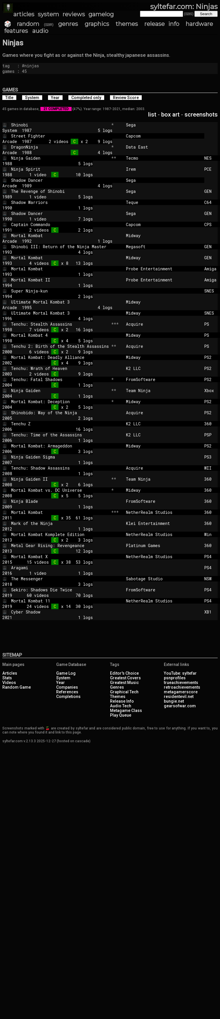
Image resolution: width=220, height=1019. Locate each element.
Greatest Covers (125, 678)
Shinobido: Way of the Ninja (60, 412)
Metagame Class (126, 710)
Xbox (211, 390)
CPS (211, 224)
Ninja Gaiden (60, 158)
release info (161, 23)
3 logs (57, 451)
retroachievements (182, 687)
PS (211, 324)
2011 (7, 518)
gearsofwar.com (180, 706)
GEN (211, 191)
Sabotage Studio (162, 578)
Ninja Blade (60, 501)
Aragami (60, 567)
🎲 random (21, 23)
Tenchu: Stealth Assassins (60, 324)
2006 (7, 429)
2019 (7, 595)
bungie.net (174, 701)
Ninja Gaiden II (60, 479)
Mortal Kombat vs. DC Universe (60, 490)
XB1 (211, 612)
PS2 (211, 357)
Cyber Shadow (60, 612)
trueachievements (181, 682)
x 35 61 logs (57, 518)
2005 (7, 418)
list (152, 114)
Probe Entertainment (162, 269)
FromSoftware (162, 379)
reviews (74, 14)
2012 (7, 529)
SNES (211, 291)
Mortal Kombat (60, 235)
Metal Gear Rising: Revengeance (60, 545)
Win (211, 534)
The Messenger (60, 578)
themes (127, 23)
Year (60, 682)
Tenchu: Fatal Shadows (60, 379)
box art (170, 114)
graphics (97, 23)
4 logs (76, 152)
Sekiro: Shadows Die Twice (60, 590)
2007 (7, 462)
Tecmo (162, 158)
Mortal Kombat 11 (60, 601)
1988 (27, 152)
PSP (211, 435)
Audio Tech (120, 706)
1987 (27, 130)
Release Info (122, 701)
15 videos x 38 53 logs (57, 562)
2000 (7, 352)
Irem (162, 169)
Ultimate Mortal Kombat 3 (60, 302)
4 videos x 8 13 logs (57, 263)
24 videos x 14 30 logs (57, 606)
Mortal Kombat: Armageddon (60, 446)
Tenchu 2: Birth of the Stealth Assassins (60, 346)
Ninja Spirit (60, 169)
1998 (7, 329)
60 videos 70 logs (57, 595)
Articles (9, 673)
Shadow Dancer (60, 180)
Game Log (66, 673)
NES (211, 158)
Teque (162, 202)
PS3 (211, 457)
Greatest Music (124, 682)
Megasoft (162, 246)
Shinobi (60, 125)
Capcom (162, 136)
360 (211, 423)
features (16, 30)
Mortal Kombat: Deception (60, 401)
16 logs (57, 429)
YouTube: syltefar (180, 673)
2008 (7, 473)
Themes (117, 696)
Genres (117, 687)
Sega (162, 125)
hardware (199, 23)
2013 (7, 540)
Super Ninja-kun (60, 291)
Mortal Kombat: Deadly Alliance (60, 357)
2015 (7, 562)
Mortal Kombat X (60, 556)
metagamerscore (181, 692)
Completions (68, 696)
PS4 (211, 556)
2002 (7, 363)
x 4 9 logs (57, 363)
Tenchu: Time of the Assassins (60, 435)
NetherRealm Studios (162, 512)
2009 (7, 507)
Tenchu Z (60, 423)
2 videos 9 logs (57, 374)
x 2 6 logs (57, 484)
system (48, 14)
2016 (7, 573)
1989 (27, 185)
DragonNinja (60, 147)
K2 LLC (162, 368)
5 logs (76, 130)
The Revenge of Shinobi (60, 191)
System (9, 130)
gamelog (101, 14)
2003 (7, 374)
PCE (211, 169)
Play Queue (120, 715)
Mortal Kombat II (60, 280)
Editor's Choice (124, 673)
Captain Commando (60, 224)
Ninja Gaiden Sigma (60, 457)
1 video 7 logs (57, 219)
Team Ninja (162, 390)
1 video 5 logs (57, 197)
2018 (7, 584)
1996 (7, 318)
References (67, 692)
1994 (7, 285)
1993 (7, 252)
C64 (211, 202)
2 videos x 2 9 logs (76, 141)
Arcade (9, 141)
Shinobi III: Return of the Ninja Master (60, 246)
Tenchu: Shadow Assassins (60, 468)
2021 (7, 617)
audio (40, 30)
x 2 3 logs (57, 540)
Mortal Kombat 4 (60, 335)
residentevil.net (179, 696)
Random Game (16, 687)
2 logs (57, 296)
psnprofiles (175, 678)
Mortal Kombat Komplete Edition (60, 534)
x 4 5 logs (57, 340)
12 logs (57, 551)
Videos (9, 682)
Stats (7, 678)
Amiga (211, 269)
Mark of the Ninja (60, 523)
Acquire (162, 324)
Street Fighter (60, 136)
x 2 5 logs (57, 407)
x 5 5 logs (57, 495)
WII (211, 468)
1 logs (57, 208)
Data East (162, 147)
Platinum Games (162, 545)
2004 (7, 385)
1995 (27, 307)
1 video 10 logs (57, 174)
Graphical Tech (124, 692)
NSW (211, 578)
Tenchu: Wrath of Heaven (60, 368)
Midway (162, 235)
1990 (7, 208)
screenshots (201, 114)
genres (68, 23)
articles (23, 14)
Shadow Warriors (60, 202)
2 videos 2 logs (57, 230)
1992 (27, 241)
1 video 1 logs (57, 573)
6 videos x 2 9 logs (57, 352)
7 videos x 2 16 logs (57, 329)
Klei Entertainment (162, 523)
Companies (67, 687)
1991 (7, 230)
